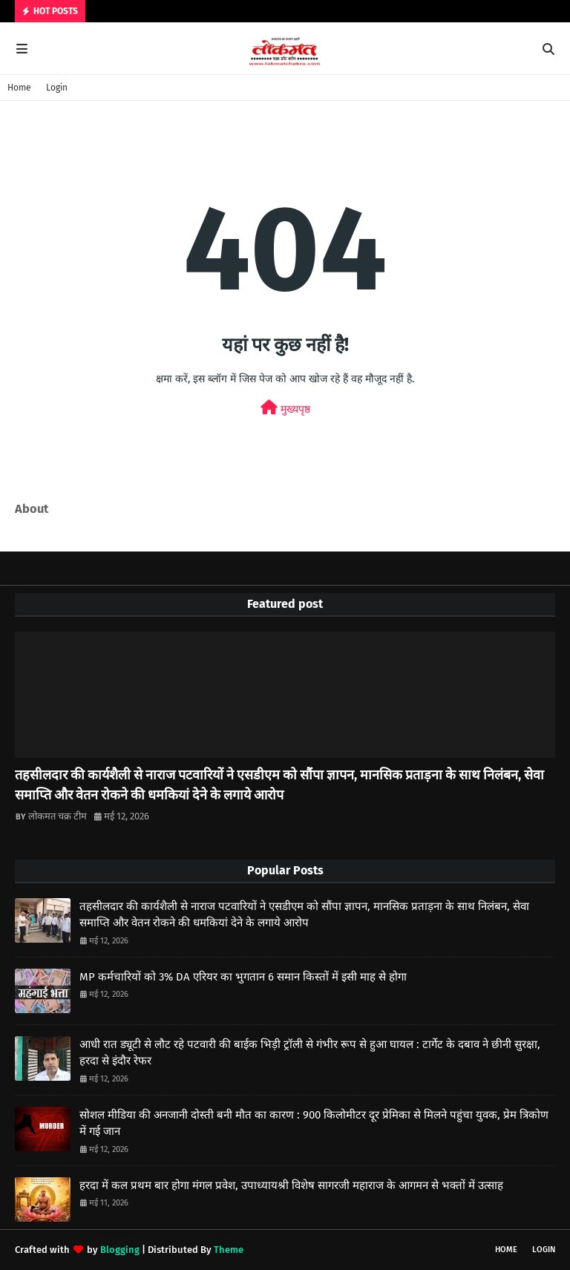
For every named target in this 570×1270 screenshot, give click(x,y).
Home (19, 87)
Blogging (120, 1249)
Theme (228, 1249)
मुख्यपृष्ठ (285, 408)
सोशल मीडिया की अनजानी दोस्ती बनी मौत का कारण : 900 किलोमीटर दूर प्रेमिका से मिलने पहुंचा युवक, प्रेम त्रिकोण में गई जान (313, 1123)
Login (57, 87)
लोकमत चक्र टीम (57, 816)
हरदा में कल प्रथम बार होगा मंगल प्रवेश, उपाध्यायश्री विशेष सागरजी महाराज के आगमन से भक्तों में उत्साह (291, 1185)
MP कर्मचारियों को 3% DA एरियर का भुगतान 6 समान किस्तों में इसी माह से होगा (243, 976)
